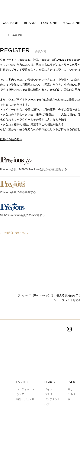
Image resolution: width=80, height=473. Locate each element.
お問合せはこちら (16, 233)
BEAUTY (50, 382)
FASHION (22, 382)
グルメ (71, 394)
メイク (48, 389)
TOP (2, 35)
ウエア (20, 394)
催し (70, 389)
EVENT (72, 382)
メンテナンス (52, 399)
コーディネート (25, 389)
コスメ (48, 394)
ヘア (47, 404)
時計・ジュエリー (26, 399)
